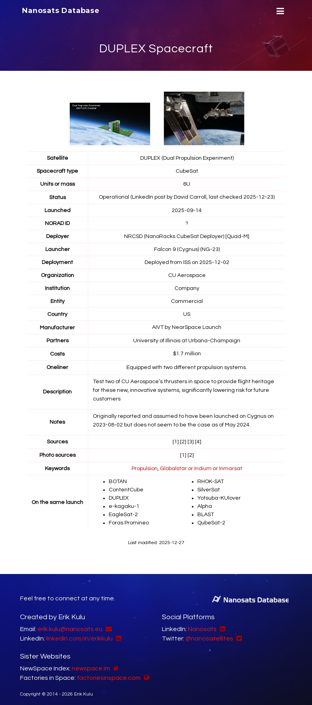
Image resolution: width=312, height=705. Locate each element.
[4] (198, 440)
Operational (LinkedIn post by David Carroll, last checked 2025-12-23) (187, 197)
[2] (183, 440)
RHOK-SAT (210, 479)
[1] (176, 440)
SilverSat (208, 487)
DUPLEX (119, 495)
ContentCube (126, 487)
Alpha (204, 503)
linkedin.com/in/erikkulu (79, 634)
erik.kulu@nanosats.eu (69, 624)
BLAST (205, 511)
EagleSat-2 (123, 511)
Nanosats (202, 624)
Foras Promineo (129, 519)
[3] (191, 440)
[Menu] (279, 11)
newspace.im (91, 664)
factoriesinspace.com (109, 673)
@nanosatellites (209, 634)
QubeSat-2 (211, 519)
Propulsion (145, 466)
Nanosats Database (61, 10)
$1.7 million (187, 353)
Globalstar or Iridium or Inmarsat (201, 466)
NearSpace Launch (196, 327)
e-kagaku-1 (124, 503)
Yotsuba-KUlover (219, 495)
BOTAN (118, 479)
